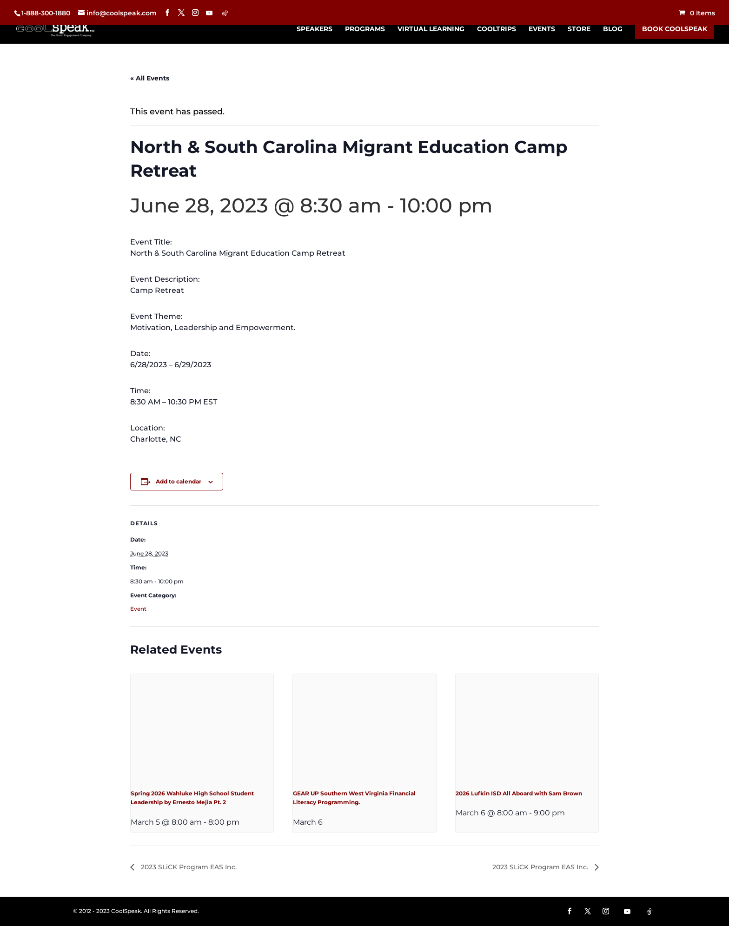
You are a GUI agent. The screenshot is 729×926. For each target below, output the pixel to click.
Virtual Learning (431, 29)
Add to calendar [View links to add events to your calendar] (178, 481)
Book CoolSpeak (674, 29)
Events (542, 29)
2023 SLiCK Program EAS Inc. (188, 867)
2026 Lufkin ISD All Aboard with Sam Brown (519, 793)
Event (138, 608)
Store (579, 29)
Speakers (314, 29)
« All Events (149, 78)
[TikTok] (225, 13)
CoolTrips (496, 29)
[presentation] (202, 727)
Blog (613, 29)
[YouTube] (209, 13)
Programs (365, 29)
